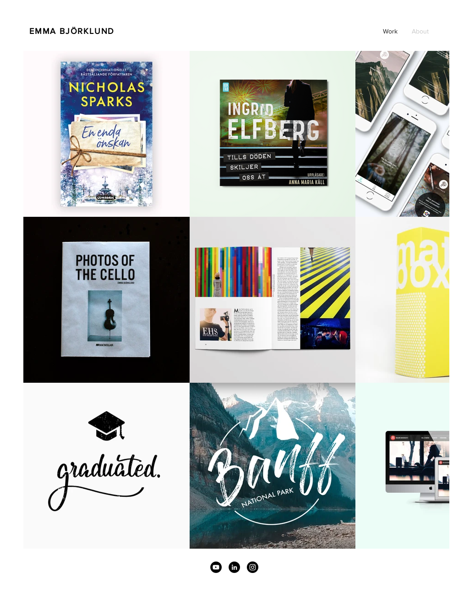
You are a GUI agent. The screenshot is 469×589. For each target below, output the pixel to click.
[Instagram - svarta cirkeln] (252, 567)
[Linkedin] (234, 567)
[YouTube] (216, 567)
